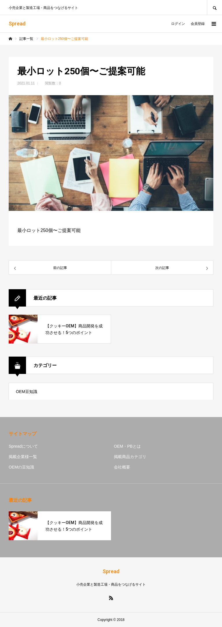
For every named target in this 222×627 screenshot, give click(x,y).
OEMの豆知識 (21, 467)
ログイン (178, 24)
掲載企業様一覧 (23, 456)
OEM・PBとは (127, 446)
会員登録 (198, 24)
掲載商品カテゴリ (130, 456)
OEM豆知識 (26, 391)
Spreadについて (23, 446)
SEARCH (214, 7)
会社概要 (122, 467)
